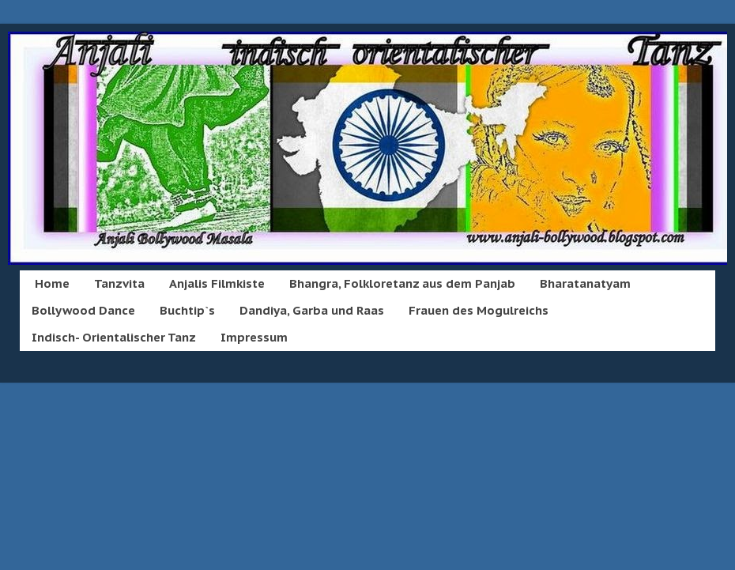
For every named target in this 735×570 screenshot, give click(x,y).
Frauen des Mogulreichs (478, 310)
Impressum (254, 337)
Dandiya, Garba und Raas (311, 310)
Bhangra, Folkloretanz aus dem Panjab (402, 283)
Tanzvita (119, 283)
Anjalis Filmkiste (217, 283)
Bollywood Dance (83, 310)
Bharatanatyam (585, 283)
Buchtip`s (187, 310)
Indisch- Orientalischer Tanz (114, 337)
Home (52, 283)
